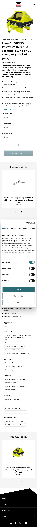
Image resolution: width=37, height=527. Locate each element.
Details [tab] (13, 228)
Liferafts (24, 39)
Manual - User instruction (12, 399)
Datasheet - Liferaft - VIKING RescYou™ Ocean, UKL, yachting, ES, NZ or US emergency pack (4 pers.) (18, 337)
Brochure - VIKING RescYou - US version (16, 412)
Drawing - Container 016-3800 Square (15, 379)
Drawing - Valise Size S (11, 383)
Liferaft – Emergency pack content (14, 421)
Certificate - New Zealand (12, 363)
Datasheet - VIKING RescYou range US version (17, 353)
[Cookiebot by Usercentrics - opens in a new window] (26, 223)
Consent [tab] (5, 228)
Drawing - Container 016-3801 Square (15, 386)
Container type (7, 114)
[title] (18, 189)
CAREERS (5, 505)
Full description (8, 110)
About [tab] (32, 228)
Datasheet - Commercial (11, 343)
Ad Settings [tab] (23, 228)
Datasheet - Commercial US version (15, 346)
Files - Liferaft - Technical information (15, 425)
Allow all (18, 289)
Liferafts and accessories (10, 39)
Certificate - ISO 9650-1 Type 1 (13, 366)
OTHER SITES (6, 510)
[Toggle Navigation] (3, 4)
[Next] (21, 212)
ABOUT (4, 516)
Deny (18, 302)
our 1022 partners (14, 238)
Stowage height (7, 133)
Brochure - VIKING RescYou (12, 409)
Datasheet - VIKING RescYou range (14, 350)
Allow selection (18, 296)
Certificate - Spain (10, 370)
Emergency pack (7, 124)
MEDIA (4, 499)
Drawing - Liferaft (10, 390)
